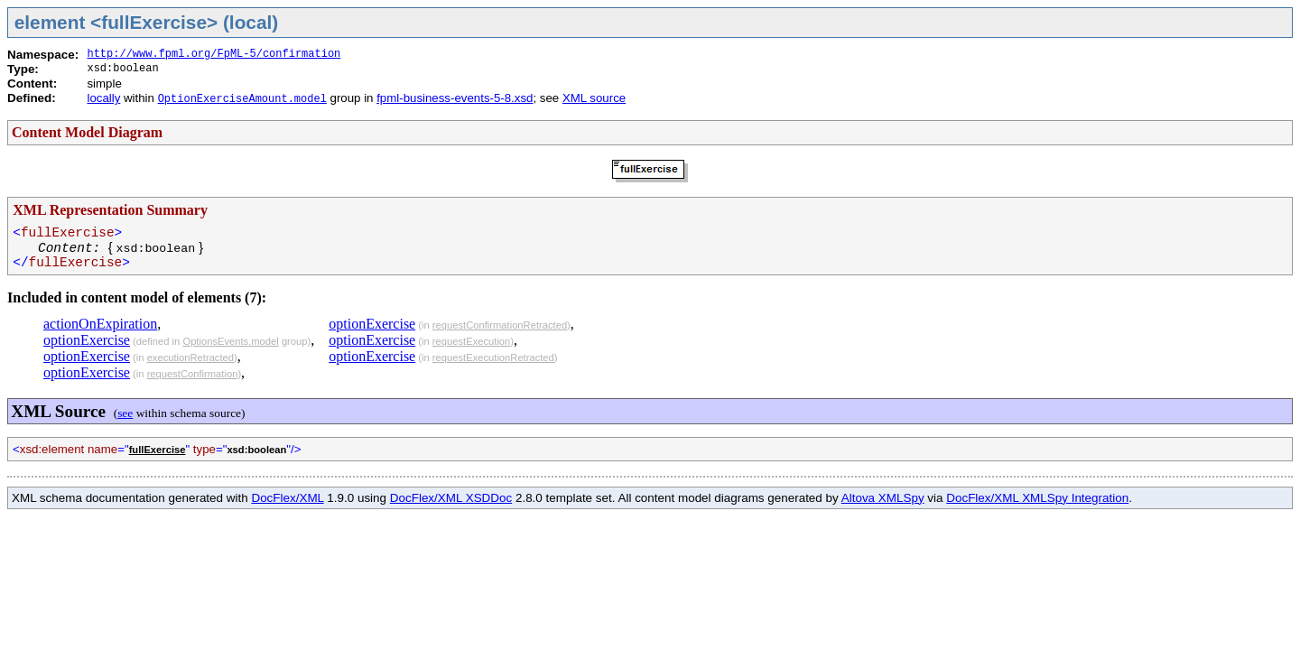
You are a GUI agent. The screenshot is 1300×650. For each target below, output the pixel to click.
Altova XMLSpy (882, 498)
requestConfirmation (192, 373)
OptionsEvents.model (230, 341)
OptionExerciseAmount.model (242, 99)
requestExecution (471, 341)
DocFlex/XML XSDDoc (451, 498)
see (125, 413)
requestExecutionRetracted (493, 357)
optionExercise (86, 340)
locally (103, 98)
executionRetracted (190, 357)
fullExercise (157, 449)
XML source (594, 98)
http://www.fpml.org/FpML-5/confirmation (213, 54)
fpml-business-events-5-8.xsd (454, 98)
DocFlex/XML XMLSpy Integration (1037, 498)
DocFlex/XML (287, 498)
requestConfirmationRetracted (499, 325)
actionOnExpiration (100, 323)
